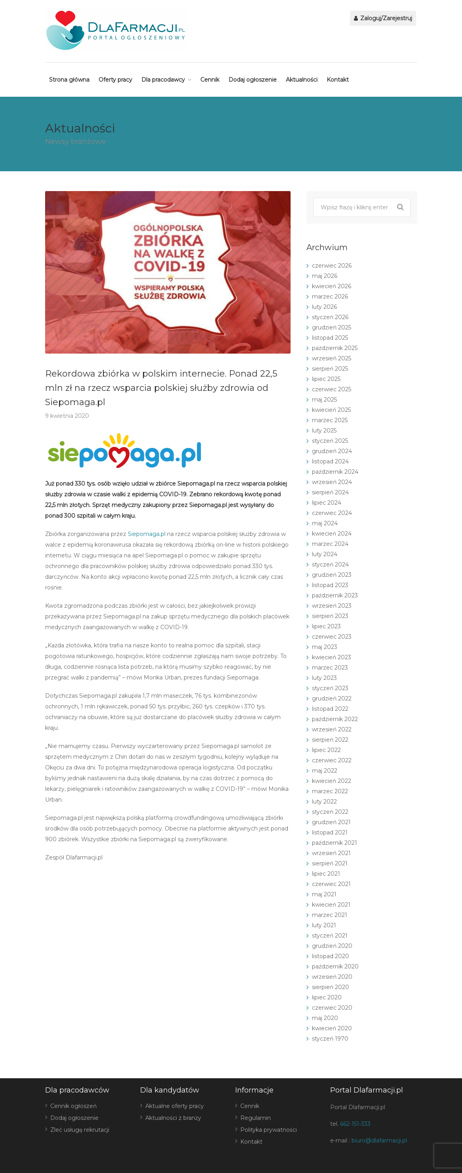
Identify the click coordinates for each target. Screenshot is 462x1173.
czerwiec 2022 (332, 760)
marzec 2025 (330, 420)
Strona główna (69, 79)
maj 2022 (324, 770)
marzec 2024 (330, 543)
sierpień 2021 (330, 863)
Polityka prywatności (268, 1129)
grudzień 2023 (332, 574)
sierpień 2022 (330, 739)
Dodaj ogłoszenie (252, 79)
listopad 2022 (330, 708)
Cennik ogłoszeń (73, 1106)
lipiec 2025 (326, 379)
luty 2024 (324, 554)
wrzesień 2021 (331, 853)
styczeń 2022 (330, 811)
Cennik (209, 79)
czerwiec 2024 (332, 513)
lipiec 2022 (326, 750)
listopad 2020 (330, 956)
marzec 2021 (329, 914)
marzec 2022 (330, 791)
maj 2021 (324, 894)
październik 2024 (335, 471)
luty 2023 (324, 677)
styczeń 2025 (330, 440)
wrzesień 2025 (331, 358)
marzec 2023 (330, 667)
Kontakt (338, 79)
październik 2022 (335, 719)
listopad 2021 (330, 832)
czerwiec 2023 (332, 636)
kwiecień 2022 (331, 781)
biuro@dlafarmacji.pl (379, 1140)
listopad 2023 (330, 585)
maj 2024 (325, 523)
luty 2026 (324, 306)
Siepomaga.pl (146, 534)
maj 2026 (324, 275)
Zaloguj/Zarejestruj (383, 18)
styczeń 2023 (330, 688)
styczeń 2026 (330, 317)
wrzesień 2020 (332, 976)
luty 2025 (324, 430)
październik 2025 (334, 348)
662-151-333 (355, 1123)
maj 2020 (325, 1018)
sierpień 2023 (330, 616)
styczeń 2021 (330, 935)
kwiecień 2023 (331, 657)
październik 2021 (334, 842)
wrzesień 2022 (332, 729)
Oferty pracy (115, 79)
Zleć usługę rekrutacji (79, 1129)
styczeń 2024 (330, 564)
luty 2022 (324, 801)
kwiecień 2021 (331, 904)
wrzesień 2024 (332, 482)
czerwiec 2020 (332, 1007)
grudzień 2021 (331, 822)
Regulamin (255, 1117)
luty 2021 (324, 925)
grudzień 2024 (332, 451)
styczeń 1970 (330, 1038)
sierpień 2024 (330, 492)
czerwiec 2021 (331, 884)
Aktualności (302, 79)
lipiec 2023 (326, 626)
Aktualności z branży (173, 1117)
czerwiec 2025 (331, 389)
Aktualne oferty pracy (174, 1106)
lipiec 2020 (327, 997)
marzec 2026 (330, 296)
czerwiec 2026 (332, 265)
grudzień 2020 (332, 945)
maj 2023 (324, 647)
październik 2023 (335, 595)
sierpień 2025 (330, 368)
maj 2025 (324, 399)
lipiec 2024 (326, 502)
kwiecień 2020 (332, 1028)
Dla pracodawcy (163, 79)
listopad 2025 (330, 337)
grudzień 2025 (331, 327)
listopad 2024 (330, 461)
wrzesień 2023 (332, 605)
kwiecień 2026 (331, 286)
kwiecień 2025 (331, 409)
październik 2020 (335, 966)
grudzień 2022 (332, 698)
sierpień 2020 (330, 987)
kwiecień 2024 (332, 533)
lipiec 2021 (326, 873)
